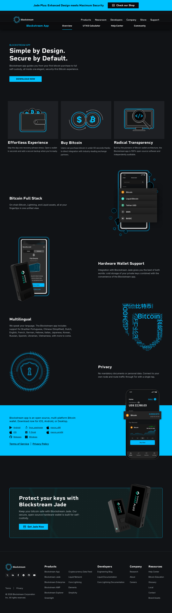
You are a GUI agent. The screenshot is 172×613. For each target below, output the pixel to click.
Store (141, 16)
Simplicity (73, 593)
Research (134, 572)
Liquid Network (75, 577)
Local (150, 587)
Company (129, 16)
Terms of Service (19, 443)
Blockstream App (52, 572)
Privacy (19, 588)
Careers (133, 582)
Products (83, 16)
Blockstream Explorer (53, 593)
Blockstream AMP (52, 587)
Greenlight (49, 598)
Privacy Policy (41, 443)
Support (152, 16)
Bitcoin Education (156, 577)
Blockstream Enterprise (54, 582)
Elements (73, 587)
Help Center (153, 572)
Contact (151, 593)
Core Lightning (75, 582)
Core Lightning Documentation (111, 582)
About (132, 577)
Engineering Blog (104, 572)
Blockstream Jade (52, 577)
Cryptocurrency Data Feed (80, 572)
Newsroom (98, 16)
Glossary (152, 582)
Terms (8, 588)
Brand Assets (154, 598)
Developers (114, 16)
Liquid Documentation (107, 577)
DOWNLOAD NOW (25, 79)
